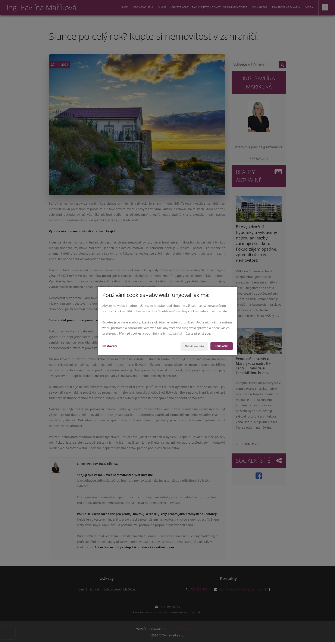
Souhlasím (220, 346)
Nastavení (109, 346)
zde (207, 333)
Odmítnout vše (191, 346)
